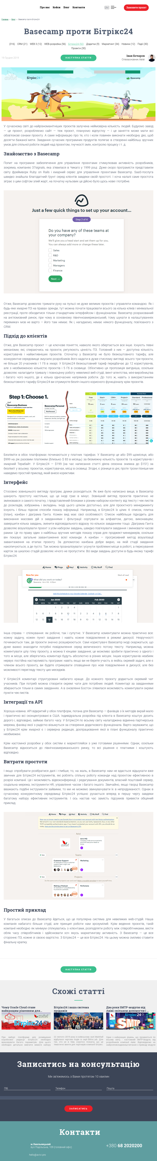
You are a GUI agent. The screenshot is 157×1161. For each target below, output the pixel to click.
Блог (66, 7)
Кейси (56, 7)
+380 (124, 1145)
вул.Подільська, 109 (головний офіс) (51, 1146)
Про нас (45, 7)
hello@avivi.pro (32, 1155)
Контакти (79, 7)
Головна (5, 19)
